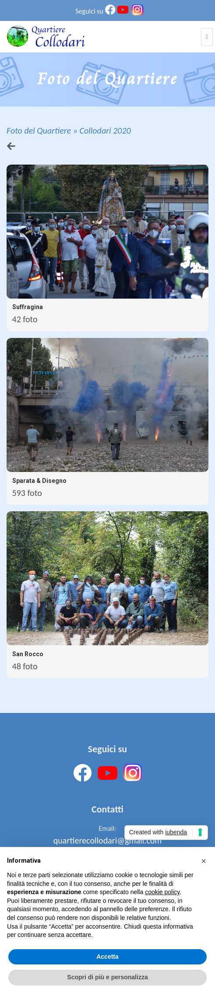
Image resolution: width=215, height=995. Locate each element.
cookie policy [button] (162, 891)
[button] (204, 861)
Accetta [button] (107, 956)
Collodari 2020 (104, 130)
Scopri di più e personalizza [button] (107, 977)
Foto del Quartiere (39, 130)
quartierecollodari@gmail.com (107, 840)
